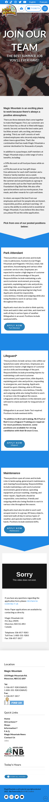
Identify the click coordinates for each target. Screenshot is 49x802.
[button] (45, 8)
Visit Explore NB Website (14, 756)
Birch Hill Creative (27, 791)
